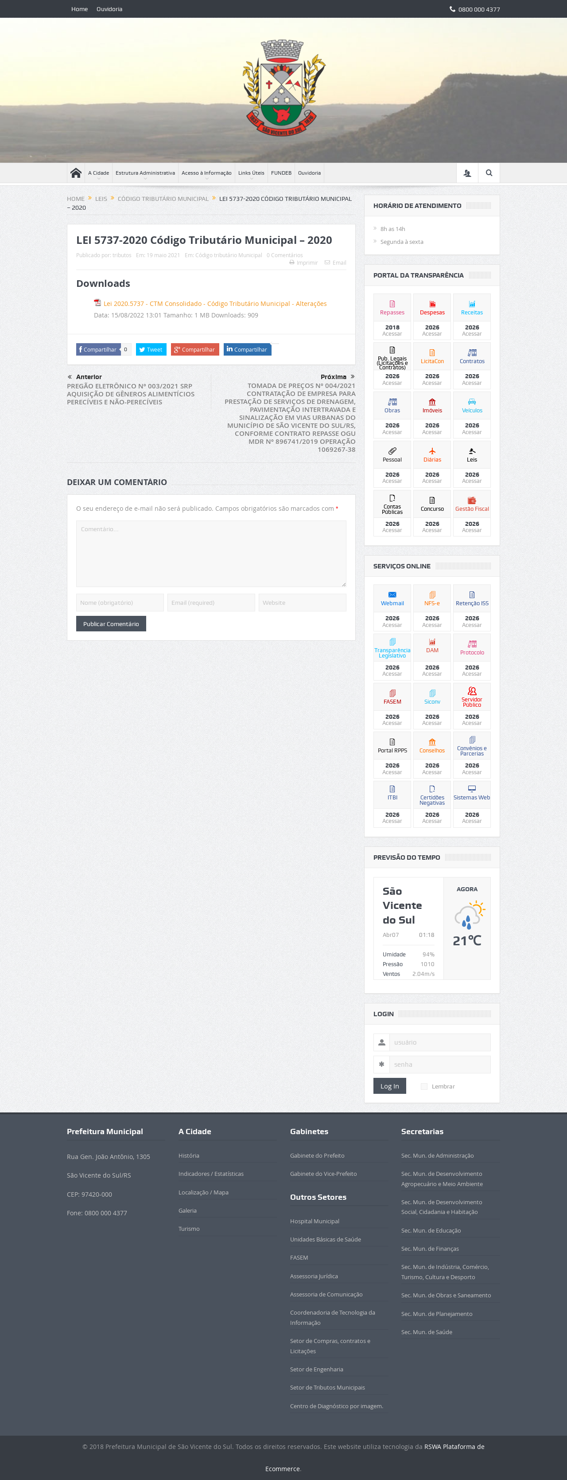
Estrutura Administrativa (145, 173)
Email (335, 262)
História (189, 1155)
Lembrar (438, 1086)
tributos (122, 254)
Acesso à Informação (207, 173)
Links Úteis (251, 173)
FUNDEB (281, 173)
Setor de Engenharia (316, 1369)
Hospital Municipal (314, 1221)
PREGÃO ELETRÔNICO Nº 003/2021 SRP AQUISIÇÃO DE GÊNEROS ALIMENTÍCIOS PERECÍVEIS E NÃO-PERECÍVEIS (130, 394)
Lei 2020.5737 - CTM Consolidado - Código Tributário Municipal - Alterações (215, 303)
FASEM (299, 1257)
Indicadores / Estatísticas (211, 1174)
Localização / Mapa (204, 1192)
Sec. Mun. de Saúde (426, 1332)
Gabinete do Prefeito (317, 1155)
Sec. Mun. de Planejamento (437, 1314)
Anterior (85, 377)
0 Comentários (285, 254)
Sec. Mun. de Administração (437, 1155)
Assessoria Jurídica (314, 1276)
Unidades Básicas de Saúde (325, 1239)
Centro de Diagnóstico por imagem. (336, 1406)
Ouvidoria (110, 8)
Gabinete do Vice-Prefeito (323, 1174)
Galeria (188, 1210)
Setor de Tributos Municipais (327, 1387)
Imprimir (303, 262)
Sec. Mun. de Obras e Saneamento (446, 1295)
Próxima (338, 377)
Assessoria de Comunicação (326, 1294)
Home (79, 8)
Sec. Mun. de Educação (431, 1230)
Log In (390, 1085)
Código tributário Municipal (228, 254)
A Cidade (98, 173)
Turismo (189, 1229)
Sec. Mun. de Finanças (430, 1249)
